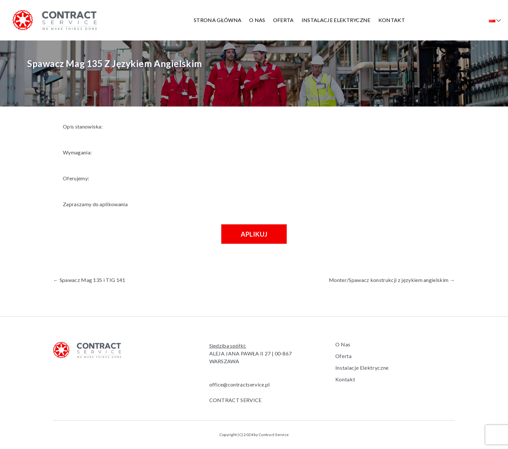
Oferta (283, 20)
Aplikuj (254, 234)
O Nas (257, 20)
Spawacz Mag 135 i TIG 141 (89, 280)
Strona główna (217, 20)
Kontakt (391, 20)
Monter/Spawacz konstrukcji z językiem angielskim (392, 280)
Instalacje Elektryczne (336, 20)
